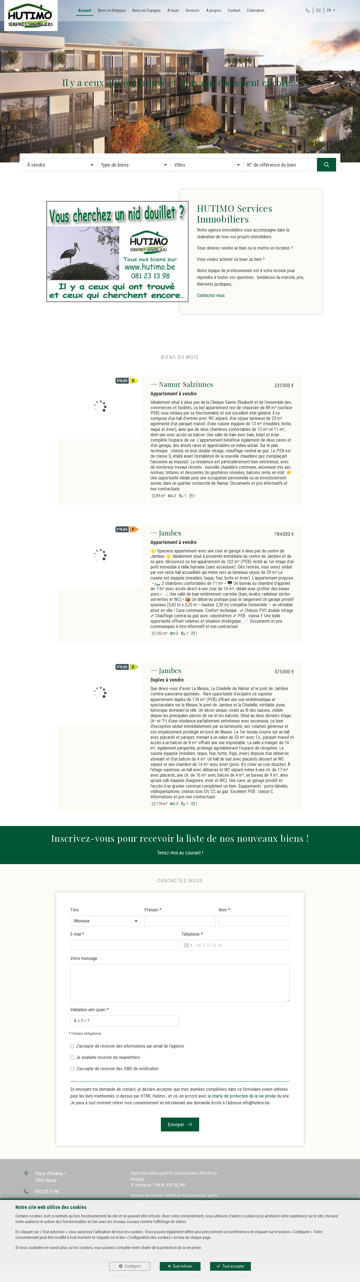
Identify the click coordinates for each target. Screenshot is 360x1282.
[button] (60, 164)
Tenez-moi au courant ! (180, 853)
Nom (224, 910)
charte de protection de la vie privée (244, 1096)
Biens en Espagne (146, 10)
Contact (234, 10)
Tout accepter (233, 1266)
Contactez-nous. (211, 295)
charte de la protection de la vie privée (171, 1247)
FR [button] (329, 10)
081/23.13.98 (47, 1191)
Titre (74, 910)
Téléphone (192, 934)
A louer (173, 10)
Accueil (84, 10)
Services (192, 10)
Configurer (133, 1266)
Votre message (83, 958)
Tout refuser (182, 1266)
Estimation (255, 10)
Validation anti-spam (89, 1009)
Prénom (152, 910)
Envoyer (180, 1124)
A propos (213, 10)
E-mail (77, 934)
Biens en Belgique (112, 10)
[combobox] (188, 945)
